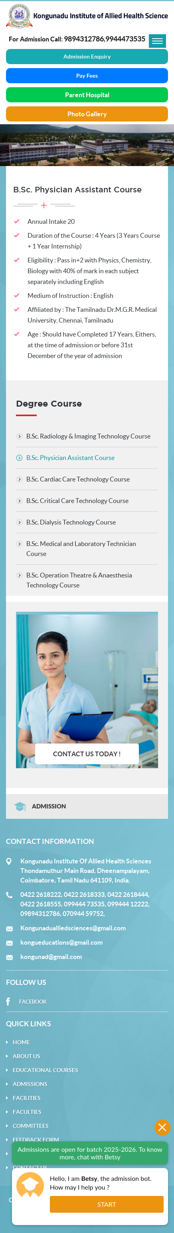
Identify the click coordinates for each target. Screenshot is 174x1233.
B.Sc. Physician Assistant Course (70, 457)
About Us (26, 1056)
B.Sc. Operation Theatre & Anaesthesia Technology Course (79, 580)
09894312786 (40, 913)
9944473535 (125, 39)
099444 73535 (84, 904)
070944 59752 (83, 913)
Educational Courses (45, 1070)
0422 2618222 (40, 894)
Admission (49, 806)
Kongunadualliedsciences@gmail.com (73, 928)
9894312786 (84, 39)
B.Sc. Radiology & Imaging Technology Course (88, 436)
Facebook (33, 1002)
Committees (31, 1126)
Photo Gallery (87, 113)
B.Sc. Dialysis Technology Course (71, 522)
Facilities (27, 1098)
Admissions (30, 1084)
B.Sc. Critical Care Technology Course (77, 500)
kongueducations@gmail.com (61, 942)
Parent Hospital (87, 94)
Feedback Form (36, 1140)
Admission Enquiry (87, 56)
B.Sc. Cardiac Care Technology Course (78, 479)
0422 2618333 (84, 894)
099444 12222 (127, 904)
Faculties (27, 1112)
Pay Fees (87, 75)
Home (21, 1042)
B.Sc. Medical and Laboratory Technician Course (81, 548)
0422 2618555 (40, 904)
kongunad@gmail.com (51, 956)
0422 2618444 (127, 894)
